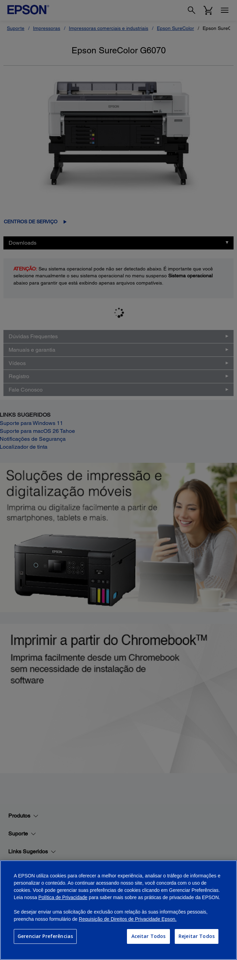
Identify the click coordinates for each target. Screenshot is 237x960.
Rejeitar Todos (197, 936)
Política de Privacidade (63, 897)
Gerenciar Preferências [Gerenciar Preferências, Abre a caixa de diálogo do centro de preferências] (45, 936)
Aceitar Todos (148, 936)
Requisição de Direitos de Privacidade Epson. (127, 919)
